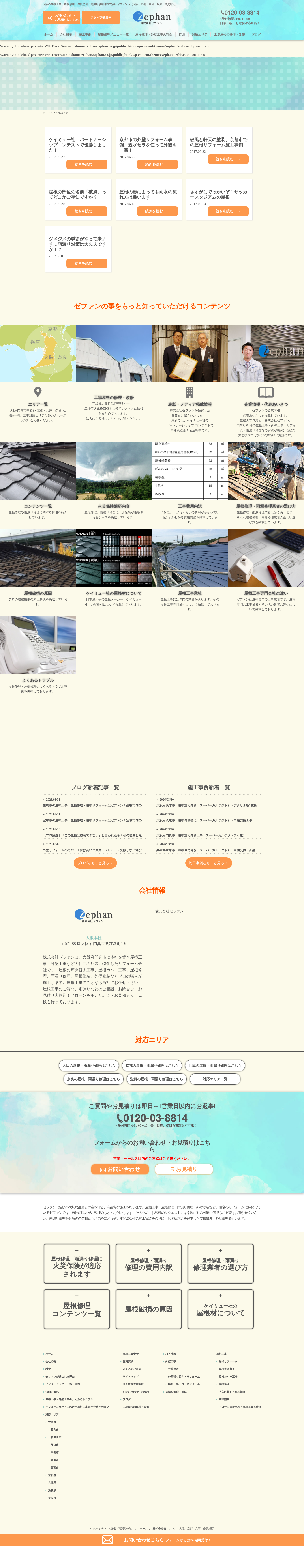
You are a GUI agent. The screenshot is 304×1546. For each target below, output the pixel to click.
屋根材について (221, 1310)
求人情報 (170, 1353)
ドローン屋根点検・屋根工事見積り (240, 1406)
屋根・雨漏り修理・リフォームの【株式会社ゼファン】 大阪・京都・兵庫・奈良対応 (162, 1528)
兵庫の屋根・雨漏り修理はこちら (215, 1065)
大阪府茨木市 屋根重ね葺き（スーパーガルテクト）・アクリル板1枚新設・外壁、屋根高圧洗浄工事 (226, 805)
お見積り (184, 1169)
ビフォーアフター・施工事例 (62, 1384)
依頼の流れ (52, 1391)
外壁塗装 (173, 1368)
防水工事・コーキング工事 (184, 1384)
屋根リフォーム (228, 1361)
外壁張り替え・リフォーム (184, 1376)
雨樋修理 (224, 1384)
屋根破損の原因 (149, 1309)
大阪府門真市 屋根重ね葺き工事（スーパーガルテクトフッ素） (201, 835)
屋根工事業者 (131, 1353)
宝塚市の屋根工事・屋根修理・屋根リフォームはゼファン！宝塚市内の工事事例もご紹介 (104, 820)
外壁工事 (170, 1361)
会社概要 (66, 34)
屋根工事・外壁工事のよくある (69, 1399)
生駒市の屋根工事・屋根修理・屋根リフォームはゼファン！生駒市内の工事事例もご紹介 (104, 805)
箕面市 (55, 1467)
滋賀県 (52, 1490)
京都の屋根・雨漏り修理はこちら (152, 1065)
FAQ (182, 34)
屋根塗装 (224, 1399)
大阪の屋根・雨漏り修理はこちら (88, 1065)
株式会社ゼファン (169, 911)
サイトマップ (131, 1376)
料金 (48, 1368)
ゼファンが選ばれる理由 (60, 1376)
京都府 (52, 1475)
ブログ (256, 34)
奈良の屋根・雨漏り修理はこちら (93, 1079)
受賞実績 (128, 1361)
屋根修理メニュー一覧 (113, 34)
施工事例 (85, 34)
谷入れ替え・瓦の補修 (232, 1391)
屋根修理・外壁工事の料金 (153, 34)
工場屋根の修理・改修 (229, 34)
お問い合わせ (120, 1169)
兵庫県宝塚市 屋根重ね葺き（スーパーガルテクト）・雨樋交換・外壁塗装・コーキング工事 (221, 850)
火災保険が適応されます (77, 1267)
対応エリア (199, 34)
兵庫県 (52, 1482)
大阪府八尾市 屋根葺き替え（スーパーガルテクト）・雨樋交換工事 (204, 820)
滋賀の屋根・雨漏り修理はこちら (156, 1079)
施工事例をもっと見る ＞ (209, 863)
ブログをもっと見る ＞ (95, 863)
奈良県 (52, 1497)
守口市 (55, 1444)
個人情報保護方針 (133, 1384)
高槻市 (55, 1452)
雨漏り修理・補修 (176, 1391)
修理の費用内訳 (149, 1264)
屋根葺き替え (227, 1368)
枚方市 (55, 1429)
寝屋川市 (56, 1437)
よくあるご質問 (132, 1368)
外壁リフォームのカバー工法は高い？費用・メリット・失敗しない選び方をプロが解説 (103, 850)
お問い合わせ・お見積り (137, 1391)
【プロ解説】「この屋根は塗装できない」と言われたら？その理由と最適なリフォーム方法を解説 (111, 835)
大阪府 (52, 1422)
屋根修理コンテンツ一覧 (76, 1310)
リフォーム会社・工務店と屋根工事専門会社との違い (77, 1406)
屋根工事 (221, 1353)
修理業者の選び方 (221, 1264)
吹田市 (55, 1460)
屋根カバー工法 (228, 1376)
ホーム (48, 34)
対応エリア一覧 (215, 1079)
